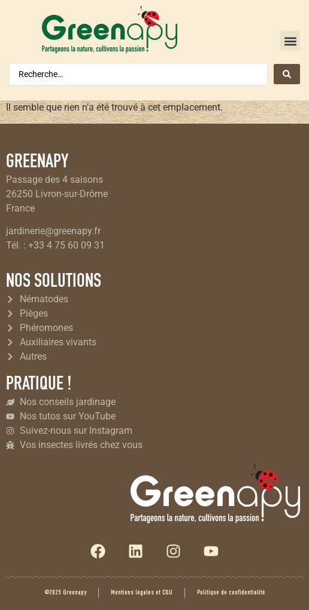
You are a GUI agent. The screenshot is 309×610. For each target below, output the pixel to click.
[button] (290, 41)
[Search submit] (287, 74)
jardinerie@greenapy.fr (53, 231)
